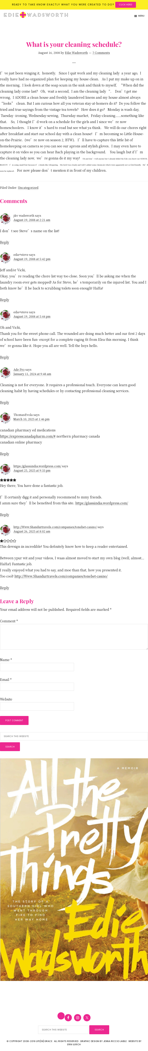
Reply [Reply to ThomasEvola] (4, 453)
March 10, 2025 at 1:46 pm (31, 419)
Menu (141, 15)
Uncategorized (28, 188)
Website (6, 699)
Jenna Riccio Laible (115, 1041)
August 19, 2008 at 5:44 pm (31, 316)
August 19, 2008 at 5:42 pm (31, 259)
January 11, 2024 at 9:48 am (32, 374)
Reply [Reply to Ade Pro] (4, 402)
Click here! (125, 4)
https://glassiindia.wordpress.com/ (37, 466)
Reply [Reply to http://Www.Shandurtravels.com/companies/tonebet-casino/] (4, 587)
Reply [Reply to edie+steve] (4, 299)
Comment (9, 621)
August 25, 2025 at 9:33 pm (31, 470)
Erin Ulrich (74, 1044)
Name (6, 659)
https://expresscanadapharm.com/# (28, 436)
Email (6, 679)
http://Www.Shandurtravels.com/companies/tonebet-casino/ (55, 527)
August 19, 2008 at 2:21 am (31, 220)
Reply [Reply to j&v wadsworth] (4, 242)
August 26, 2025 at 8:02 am (31, 531)
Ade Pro (19, 369)
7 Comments (101, 53)
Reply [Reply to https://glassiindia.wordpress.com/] (4, 514)
